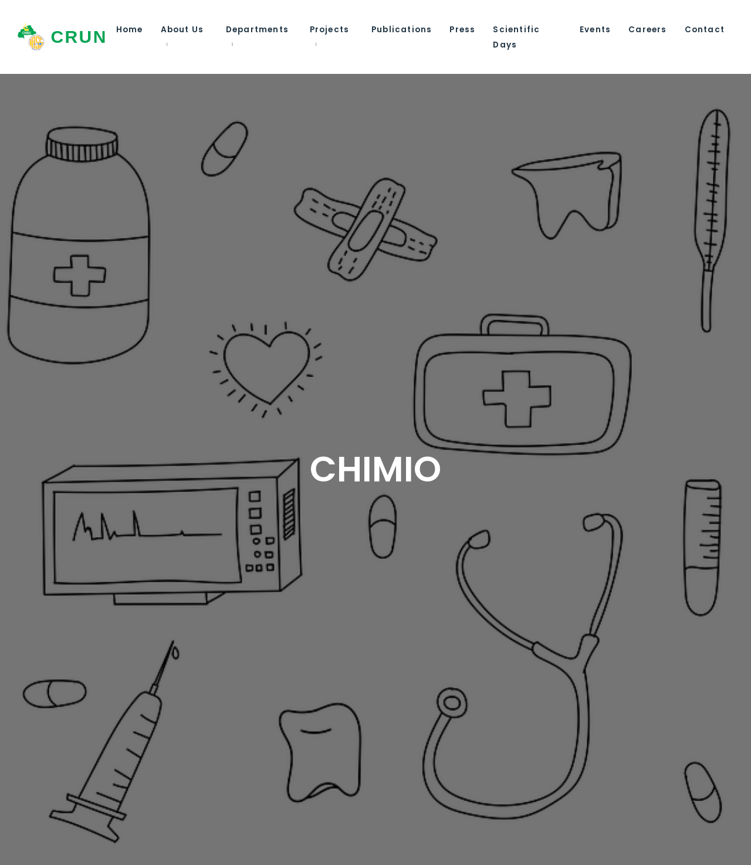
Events (595, 29)
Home (129, 29)
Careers (647, 29)
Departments (257, 29)
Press (462, 29)
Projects (330, 29)
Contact (705, 29)
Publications (401, 29)
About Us (182, 29)
